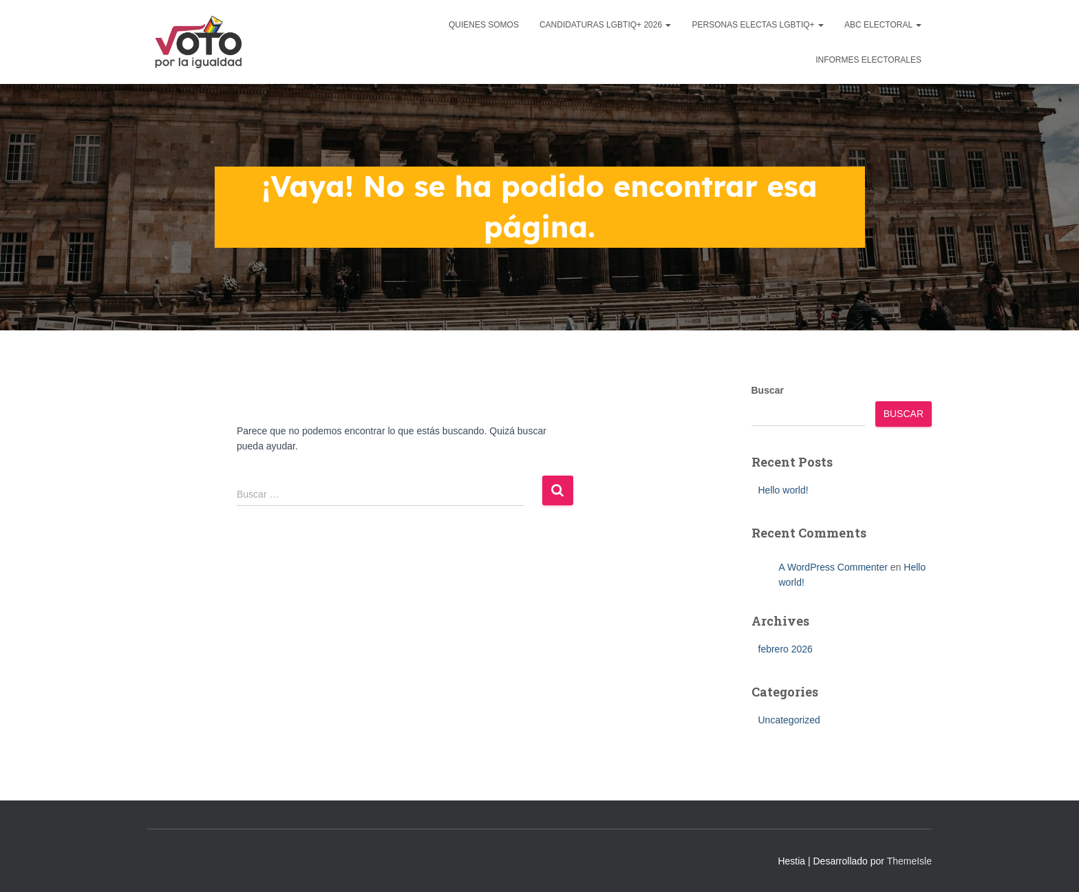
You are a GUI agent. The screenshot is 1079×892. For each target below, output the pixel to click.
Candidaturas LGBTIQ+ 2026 (606, 25)
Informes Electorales (868, 60)
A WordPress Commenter (833, 567)
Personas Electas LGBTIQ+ (758, 25)
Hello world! (783, 490)
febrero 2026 (785, 649)
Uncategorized (789, 719)
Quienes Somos (484, 25)
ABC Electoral (882, 25)
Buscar (767, 390)
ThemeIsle (909, 861)
